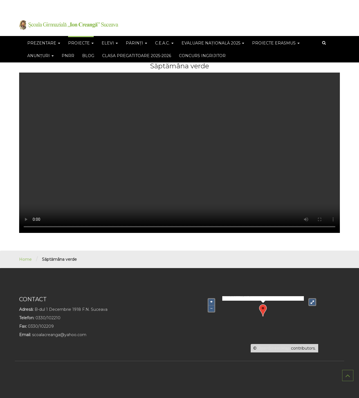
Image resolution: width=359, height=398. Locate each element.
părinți (136, 43)
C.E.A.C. (164, 43)
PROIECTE (81, 43)
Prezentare (43, 43)
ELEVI (110, 43)
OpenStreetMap (274, 348)
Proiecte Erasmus (276, 43)
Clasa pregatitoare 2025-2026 (136, 55)
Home (25, 259)
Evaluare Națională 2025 (212, 43)
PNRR (68, 55)
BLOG (88, 55)
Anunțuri (40, 55)
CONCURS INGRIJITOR (202, 55)
